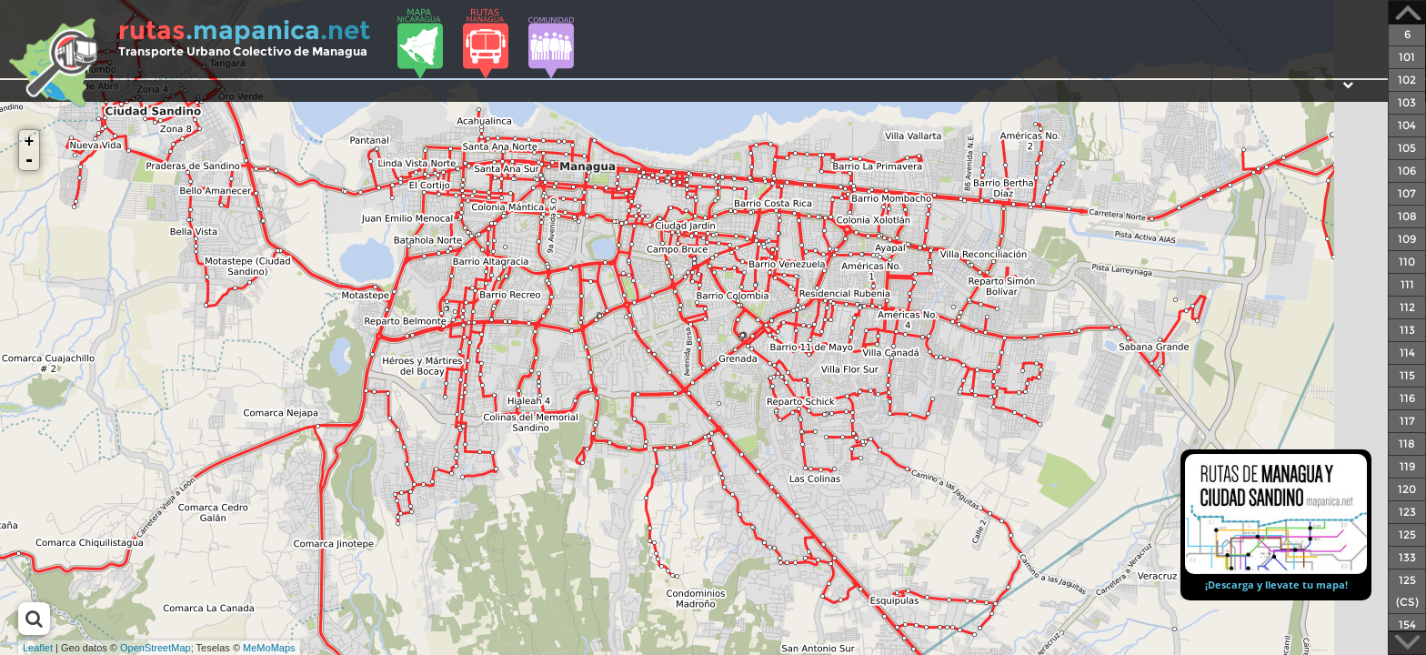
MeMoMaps (269, 647)
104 (1407, 125)
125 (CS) (1407, 591)
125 (1407, 534)
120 (1407, 489)
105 (1407, 148)
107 (1407, 193)
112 (1407, 307)
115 (1407, 375)
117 (1407, 421)
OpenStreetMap (155, 647)
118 (1407, 443)
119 (1407, 466)
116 (1407, 398)
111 (1407, 284)
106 (1407, 170)
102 (1407, 79)
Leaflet (38, 647)
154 (1407, 624)
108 (1407, 216)
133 (1407, 557)
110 (1407, 261)
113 (1407, 330)
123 (1407, 512)
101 (1407, 57)
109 (1407, 239)
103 (1407, 102)
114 (1407, 352)
